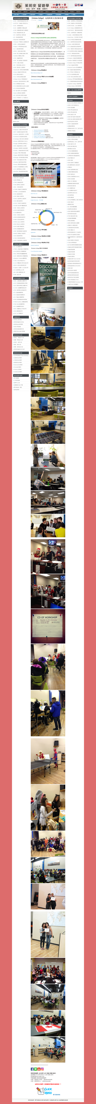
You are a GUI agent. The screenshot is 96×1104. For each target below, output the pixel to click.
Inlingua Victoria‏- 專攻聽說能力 (20, 79)
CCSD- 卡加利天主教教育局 (20, 203)
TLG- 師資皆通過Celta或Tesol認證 (21, 86)
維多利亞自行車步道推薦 (73, 277)
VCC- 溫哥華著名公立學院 (19, 169)
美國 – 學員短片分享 (18, 339)
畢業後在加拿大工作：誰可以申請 (75, 128)
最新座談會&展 (33, 11)
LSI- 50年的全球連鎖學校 (19, 88)
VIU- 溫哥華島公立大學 (19, 270)
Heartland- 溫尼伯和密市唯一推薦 (21, 81)
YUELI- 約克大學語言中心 (19, 260)
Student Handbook (35, 245)
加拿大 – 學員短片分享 (19, 337)
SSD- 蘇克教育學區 (18, 235)
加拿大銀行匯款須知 (72, 146)
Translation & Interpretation (39, 137)
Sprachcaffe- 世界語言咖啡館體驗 (21, 69)
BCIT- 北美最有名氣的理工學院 (21, 132)
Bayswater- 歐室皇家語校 (19, 39)
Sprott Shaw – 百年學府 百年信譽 (75, 37)
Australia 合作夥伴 (18, 371)
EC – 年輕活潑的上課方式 (19, 65)
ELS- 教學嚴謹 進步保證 (19, 83)
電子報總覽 (16, 378)
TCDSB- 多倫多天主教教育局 (20, 189)
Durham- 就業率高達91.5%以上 (21, 141)
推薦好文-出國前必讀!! (73, 225)
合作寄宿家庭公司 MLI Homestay (21, 355)
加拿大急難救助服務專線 (73, 153)
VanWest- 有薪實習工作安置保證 (75, 60)
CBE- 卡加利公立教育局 (19, 207)
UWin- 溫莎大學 (17, 274)
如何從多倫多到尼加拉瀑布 (74, 261)
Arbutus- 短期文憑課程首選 (74, 44)
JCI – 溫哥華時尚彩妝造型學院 (74, 41)
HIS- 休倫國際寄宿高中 (19, 306)
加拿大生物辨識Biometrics (73, 176)
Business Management (39, 130)
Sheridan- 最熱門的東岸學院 (20, 162)
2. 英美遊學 (25, 14)
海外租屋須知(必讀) (72, 213)
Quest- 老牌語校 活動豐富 (19, 93)
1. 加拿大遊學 (17, 14)
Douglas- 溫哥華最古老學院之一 (21, 143)
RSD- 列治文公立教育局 (19, 224)
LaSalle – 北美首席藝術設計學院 (75, 35)
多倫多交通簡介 (71, 256)
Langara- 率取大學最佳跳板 (20, 152)
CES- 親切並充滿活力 (18, 74)
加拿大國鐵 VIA (71, 230)
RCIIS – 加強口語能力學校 (20, 51)
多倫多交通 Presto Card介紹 (74, 258)
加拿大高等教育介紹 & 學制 (74, 137)
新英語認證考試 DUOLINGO (74, 265)
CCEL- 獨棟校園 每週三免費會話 (21, 30)
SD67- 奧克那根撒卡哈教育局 (20, 231)
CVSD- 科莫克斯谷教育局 (19, 238)
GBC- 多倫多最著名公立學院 (20, 145)
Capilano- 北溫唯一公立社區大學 (21, 267)
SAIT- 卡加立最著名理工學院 (20, 159)
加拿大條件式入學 (72, 144)
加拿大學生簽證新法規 (73, 109)
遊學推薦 (53, 11)
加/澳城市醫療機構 (72, 218)
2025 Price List (34, 193)
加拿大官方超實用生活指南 (74, 234)
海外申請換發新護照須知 (73, 272)
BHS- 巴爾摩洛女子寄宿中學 (20, 308)
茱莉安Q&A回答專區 (18, 324)
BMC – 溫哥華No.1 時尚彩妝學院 (75, 21)
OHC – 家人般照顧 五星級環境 (20, 60)
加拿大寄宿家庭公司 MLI (73, 279)
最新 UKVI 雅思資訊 (72, 181)
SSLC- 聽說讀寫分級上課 (19, 32)
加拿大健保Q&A (71, 174)
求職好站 (70, 167)
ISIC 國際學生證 (71, 188)
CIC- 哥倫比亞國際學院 (19, 297)
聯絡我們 (78, 11)
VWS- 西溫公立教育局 (19, 196)
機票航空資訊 (71, 204)
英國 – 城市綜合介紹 (18, 346)
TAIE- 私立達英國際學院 (19, 304)
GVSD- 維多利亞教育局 (19, 210)
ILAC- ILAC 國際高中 (18, 313)
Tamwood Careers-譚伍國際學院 (75, 67)
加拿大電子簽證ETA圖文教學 (74, 116)
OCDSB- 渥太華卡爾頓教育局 (20, 205)
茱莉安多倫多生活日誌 (19, 322)
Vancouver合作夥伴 (18, 364)
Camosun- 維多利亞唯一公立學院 (21, 134)
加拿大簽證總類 (71, 107)
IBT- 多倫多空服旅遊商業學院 (74, 69)
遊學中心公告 (17, 382)
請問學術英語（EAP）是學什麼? (75, 141)
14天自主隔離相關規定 (73, 151)
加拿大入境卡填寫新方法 (73, 105)
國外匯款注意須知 (72, 148)
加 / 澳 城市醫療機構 (72, 206)
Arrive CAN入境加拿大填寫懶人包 (75, 102)
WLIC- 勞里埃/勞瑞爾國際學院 (20, 253)
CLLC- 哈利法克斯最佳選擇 (20, 76)
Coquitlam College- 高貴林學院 (74, 83)
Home (14, 11)
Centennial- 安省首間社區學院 (20, 136)
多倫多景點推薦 (71, 249)
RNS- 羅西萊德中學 (18, 311)
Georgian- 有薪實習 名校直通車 (21, 148)
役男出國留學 (71, 197)
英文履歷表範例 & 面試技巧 (74, 164)
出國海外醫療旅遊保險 (73, 171)
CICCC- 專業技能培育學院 (74, 53)
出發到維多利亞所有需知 (73, 227)
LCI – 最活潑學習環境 (18, 48)
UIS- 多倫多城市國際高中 (19, 294)
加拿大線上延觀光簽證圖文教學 (75, 119)
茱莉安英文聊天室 (72, 185)
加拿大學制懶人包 (18, 180)
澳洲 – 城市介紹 (17, 344)
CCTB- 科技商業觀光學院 (73, 74)
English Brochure (34, 200)
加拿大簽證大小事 (72, 114)
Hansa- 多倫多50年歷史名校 (20, 72)
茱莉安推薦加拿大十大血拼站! (74, 232)
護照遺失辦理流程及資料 (73, 275)
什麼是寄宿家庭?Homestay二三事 (75, 282)
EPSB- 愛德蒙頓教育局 (19, 228)
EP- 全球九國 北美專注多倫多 (20, 95)
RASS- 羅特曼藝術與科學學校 (20, 299)
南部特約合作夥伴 (18, 362)
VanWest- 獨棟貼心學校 (19, 55)
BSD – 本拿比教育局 (18, 187)
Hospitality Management (39, 131)
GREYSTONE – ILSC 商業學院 (75, 25)
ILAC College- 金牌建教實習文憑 (75, 28)
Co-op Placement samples (36, 251)
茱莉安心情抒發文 (18, 319)
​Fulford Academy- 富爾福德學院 (21, 301)
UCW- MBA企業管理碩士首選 (74, 76)
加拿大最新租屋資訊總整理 (74, 211)
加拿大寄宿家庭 (17, 326)
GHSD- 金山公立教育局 (19, 221)
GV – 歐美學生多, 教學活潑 (20, 35)
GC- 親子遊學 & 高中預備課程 (20, 90)
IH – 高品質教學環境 (18, 37)
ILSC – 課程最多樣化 (18, 25)
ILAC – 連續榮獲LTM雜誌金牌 (20, 28)
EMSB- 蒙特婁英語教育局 (19, 217)
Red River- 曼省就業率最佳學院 (21, 171)
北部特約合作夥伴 (18, 357)
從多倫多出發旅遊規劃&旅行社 (74, 263)
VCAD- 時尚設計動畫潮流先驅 (74, 39)
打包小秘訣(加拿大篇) (72, 216)
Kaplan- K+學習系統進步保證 (20, 46)
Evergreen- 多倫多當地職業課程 (75, 58)
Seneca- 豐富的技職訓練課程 (20, 164)
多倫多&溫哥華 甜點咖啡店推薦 (75, 247)
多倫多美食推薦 (71, 251)
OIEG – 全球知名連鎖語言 (19, 44)
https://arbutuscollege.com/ (36, 72)
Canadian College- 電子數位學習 (75, 62)
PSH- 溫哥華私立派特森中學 (20, 290)
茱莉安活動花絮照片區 (19, 329)
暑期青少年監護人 (72, 130)
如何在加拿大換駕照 (72, 270)
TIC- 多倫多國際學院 (18, 292)
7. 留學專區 (67, 14)
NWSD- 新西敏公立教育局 (19, 233)
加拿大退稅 (70, 160)
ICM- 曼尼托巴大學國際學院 (20, 251)
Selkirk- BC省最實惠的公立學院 (21, 166)
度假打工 (48, 11)
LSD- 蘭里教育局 (17, 212)
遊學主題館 (41, 11)
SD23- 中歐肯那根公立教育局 (20, 240)
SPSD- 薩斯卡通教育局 (19, 226)
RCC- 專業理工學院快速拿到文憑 (75, 48)
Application (33, 232)
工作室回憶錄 (17, 380)
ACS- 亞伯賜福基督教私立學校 (20, 283)
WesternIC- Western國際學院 (20, 258)
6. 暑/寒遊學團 (59, 14)
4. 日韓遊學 (41, 14)
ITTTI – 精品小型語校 (18, 62)
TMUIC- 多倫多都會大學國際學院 (21, 249)
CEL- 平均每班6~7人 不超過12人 (21, 97)
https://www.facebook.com (36, 79)
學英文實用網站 (71, 220)
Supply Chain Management (40, 136)
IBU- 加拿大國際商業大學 (19, 272)
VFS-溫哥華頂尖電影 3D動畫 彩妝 (75, 51)
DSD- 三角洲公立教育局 (19, 214)
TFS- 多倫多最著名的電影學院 (74, 46)
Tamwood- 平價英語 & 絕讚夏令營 (21, 41)
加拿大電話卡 (71, 202)
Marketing (36, 133)
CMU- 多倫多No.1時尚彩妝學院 (75, 23)
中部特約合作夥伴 (18, 360)
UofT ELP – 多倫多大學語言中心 (21, 23)
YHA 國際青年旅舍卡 (72, 190)
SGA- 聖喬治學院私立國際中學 (20, 285)
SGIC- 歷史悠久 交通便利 (19, 67)
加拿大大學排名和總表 (73, 139)
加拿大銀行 (70, 268)
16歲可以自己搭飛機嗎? (73, 284)
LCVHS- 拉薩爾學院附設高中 (20, 287)
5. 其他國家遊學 (50, 14)
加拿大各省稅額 (71, 178)
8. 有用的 (74, 14)
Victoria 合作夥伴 (17, 369)
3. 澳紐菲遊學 (33, 14)
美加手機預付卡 (71, 158)
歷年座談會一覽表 (18, 387)
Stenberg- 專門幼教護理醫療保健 (75, 79)
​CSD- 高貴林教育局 (18, 194)
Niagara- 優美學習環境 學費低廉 (21, 155)
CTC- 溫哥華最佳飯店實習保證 (74, 55)
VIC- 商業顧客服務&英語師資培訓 (75, 81)
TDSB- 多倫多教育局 (18, 182)
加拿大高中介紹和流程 (19, 177)
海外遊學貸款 (71, 195)
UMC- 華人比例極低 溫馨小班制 (21, 53)
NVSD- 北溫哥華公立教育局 (20, 198)
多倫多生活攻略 (71, 254)
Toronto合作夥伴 (17, 367)
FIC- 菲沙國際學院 (18, 246)
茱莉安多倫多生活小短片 (19, 349)
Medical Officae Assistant (39, 134)
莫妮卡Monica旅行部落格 (19, 331)
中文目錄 (41, 200)
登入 (69, 290)
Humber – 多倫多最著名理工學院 (21, 150)
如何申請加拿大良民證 (73, 121)
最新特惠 (19, 11)
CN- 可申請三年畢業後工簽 (74, 72)
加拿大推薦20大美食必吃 (73, 240)
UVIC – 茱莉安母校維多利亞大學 (21, 21)
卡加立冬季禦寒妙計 (72, 242)
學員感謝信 (60, 11)
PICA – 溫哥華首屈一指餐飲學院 (75, 32)
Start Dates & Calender (36, 238)
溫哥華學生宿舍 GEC (72, 192)
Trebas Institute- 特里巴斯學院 (74, 86)
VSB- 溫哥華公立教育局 (19, 184)
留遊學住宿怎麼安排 (72, 209)
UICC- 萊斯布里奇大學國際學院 (21, 256)
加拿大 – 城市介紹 (18, 342)
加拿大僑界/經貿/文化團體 (73, 223)
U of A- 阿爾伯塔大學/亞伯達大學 (21, 263)
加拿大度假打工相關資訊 (73, 162)
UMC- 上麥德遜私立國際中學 (20, 280)
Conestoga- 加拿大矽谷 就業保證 (21, 138)
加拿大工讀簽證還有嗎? (73, 123)
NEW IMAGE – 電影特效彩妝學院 (75, 30)
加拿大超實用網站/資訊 (73, 169)
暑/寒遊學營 (16, 389)
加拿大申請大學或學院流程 (20, 127)
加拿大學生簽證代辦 (72, 112)
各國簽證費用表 (71, 126)
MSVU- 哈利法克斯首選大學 (20, 265)
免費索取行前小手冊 (18, 385)
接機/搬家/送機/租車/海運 (73, 183)
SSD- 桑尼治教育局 (18, 201)
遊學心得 (66, 11)
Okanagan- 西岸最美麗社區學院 (21, 157)
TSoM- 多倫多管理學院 (73, 65)
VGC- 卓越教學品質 (18, 58)
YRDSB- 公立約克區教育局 (20, 191)
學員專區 (72, 11)
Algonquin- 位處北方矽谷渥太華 (21, 129)
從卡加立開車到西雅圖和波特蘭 (75, 244)
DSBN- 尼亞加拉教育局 (19, 219)
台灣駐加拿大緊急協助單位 (74, 155)
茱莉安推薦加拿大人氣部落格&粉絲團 (75, 237)
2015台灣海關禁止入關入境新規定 (75, 199)
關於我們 (26, 11)
